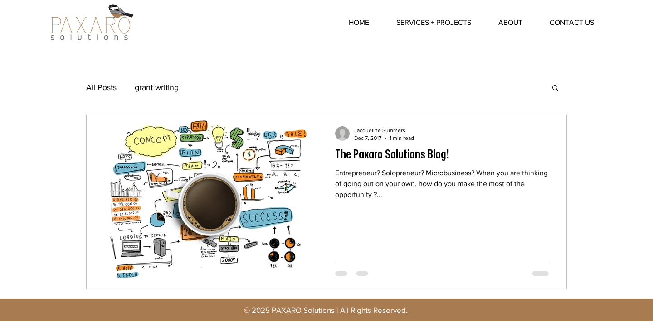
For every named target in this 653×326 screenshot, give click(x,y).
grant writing (157, 87)
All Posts (101, 87)
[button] (555, 88)
